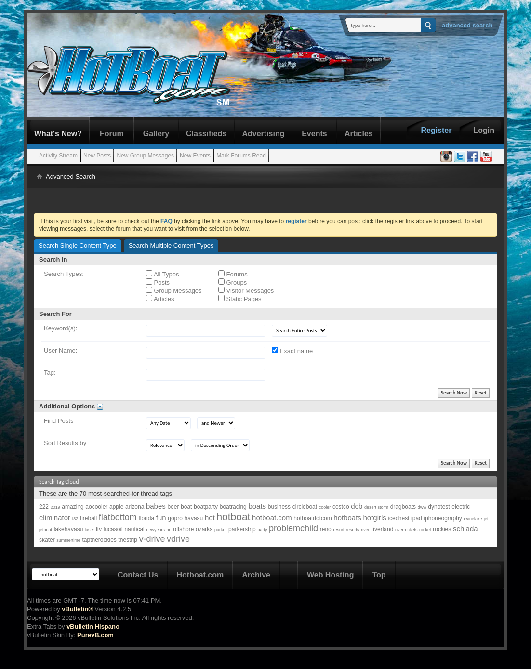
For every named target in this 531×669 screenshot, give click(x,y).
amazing (72, 506)
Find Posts (58, 420)
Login (483, 130)
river (365, 529)
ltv (99, 529)
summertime (68, 540)
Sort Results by (65, 442)
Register (436, 130)
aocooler (96, 506)
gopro (175, 518)
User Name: (60, 350)
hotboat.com (272, 517)
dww (422, 507)
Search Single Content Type (78, 245)
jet (486, 518)
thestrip (127, 540)
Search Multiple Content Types (171, 245)
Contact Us (138, 575)
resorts (352, 529)
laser (89, 529)
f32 (75, 518)
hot (210, 517)
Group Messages (174, 290)
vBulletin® (77, 609)
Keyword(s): (60, 328)
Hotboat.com (200, 575)
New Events (195, 155)
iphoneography (443, 518)
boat (186, 506)
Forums (233, 274)
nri (169, 529)
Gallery (156, 134)
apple (116, 506)
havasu (194, 518)
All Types (162, 274)
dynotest (439, 506)
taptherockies (99, 540)
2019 (55, 507)
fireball (88, 518)
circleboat (304, 506)
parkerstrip (242, 529)
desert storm (376, 507)
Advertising (263, 134)
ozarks (204, 529)
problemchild (293, 528)
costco (340, 506)
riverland (382, 529)
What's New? (58, 134)
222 (44, 506)
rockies (442, 529)
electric (460, 506)
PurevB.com (95, 635)
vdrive (178, 539)
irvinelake (473, 518)
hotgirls (374, 517)
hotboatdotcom (312, 518)
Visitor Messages (246, 290)
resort (338, 529)
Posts (158, 282)
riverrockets (406, 529)
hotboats (347, 517)
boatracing (233, 506)
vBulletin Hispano (92, 626)
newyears (155, 529)
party (262, 529)
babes (156, 506)
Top (378, 575)
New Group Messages (145, 155)
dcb (356, 506)
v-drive (152, 539)
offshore (183, 529)
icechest (398, 518)
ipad (416, 518)
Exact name (292, 350)
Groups (232, 282)
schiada (465, 529)
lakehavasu (68, 529)
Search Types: (64, 273)
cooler (325, 507)
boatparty (206, 506)
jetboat (45, 529)
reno (326, 529)
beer (173, 506)
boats (257, 506)
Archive (256, 575)
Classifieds (206, 134)
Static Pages (240, 298)
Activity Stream (58, 155)
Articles (359, 134)
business (279, 506)
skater (47, 540)
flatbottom (118, 517)
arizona (134, 506)
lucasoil (113, 529)
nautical (134, 529)
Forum (112, 134)
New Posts (97, 155)
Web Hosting (330, 575)
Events (314, 134)
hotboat (233, 516)
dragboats (403, 506)
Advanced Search (467, 25)
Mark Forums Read (241, 155)
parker (220, 529)
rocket (425, 529)
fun (161, 517)
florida (146, 518)
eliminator (54, 517)
